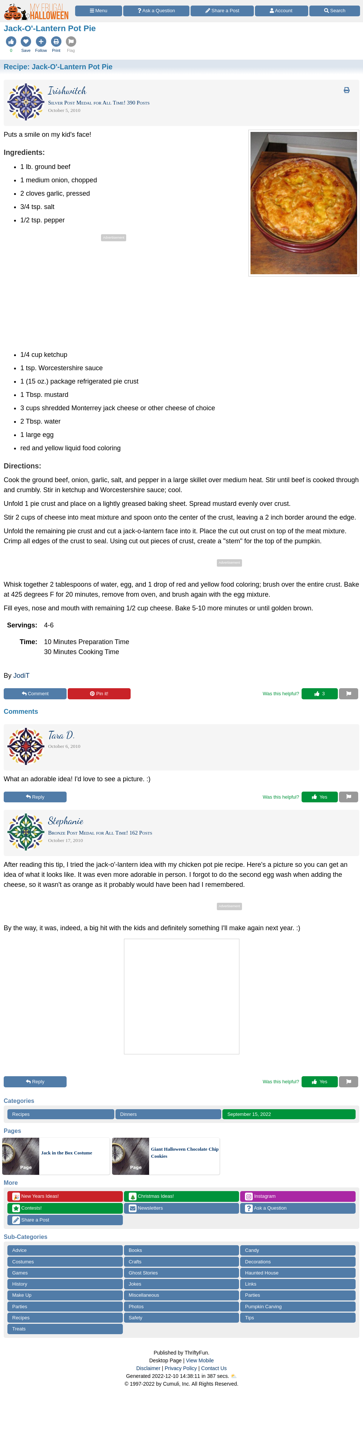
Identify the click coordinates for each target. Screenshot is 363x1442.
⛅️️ (234, 1376)
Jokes (135, 1284)
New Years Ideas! (35, 1196)
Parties (252, 1295)
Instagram (260, 1196)
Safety (135, 1317)
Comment (35, 693)
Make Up (21, 1295)
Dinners (128, 1114)
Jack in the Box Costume (66, 1153)
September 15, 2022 (249, 1114)
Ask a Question (265, 1208)
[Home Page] (36, 4)
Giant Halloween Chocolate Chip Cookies (185, 1152)
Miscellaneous (144, 1295)
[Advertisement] (66, 295)
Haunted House (261, 1273)
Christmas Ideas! (151, 1196)
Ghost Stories (143, 1273)
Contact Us (214, 1368)
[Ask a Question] (156, 11)
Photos (136, 1306)
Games (20, 1273)
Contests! (27, 1208)
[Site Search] (334, 11)
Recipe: (58, 67)
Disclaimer (148, 1368)
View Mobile (200, 1360)
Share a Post (30, 1220)
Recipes (21, 1114)
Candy (252, 1250)
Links (250, 1284)
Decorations (257, 1261)
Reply (35, 797)
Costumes (23, 1261)
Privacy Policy (181, 1368)
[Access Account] (281, 11)
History (19, 1284)
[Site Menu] (98, 11)
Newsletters (146, 1208)
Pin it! (99, 693)
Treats (19, 1329)
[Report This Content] (348, 693)
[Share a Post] (222, 11)
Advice (19, 1250)
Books (135, 1250)
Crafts (135, 1261)
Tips (249, 1317)
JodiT (21, 675)
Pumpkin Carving (263, 1306)
